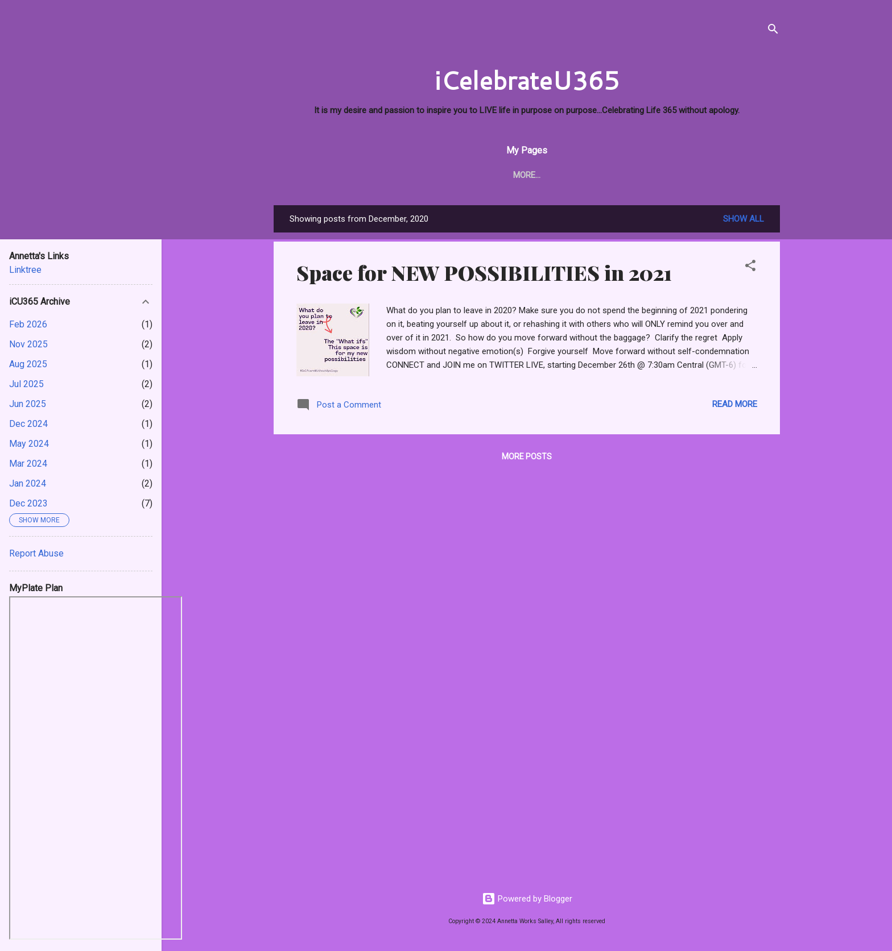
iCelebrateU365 (527, 80)
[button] (750, 267)
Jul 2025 (26, 384)
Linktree (25, 269)
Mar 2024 (28, 463)
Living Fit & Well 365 (553, 175)
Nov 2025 (28, 344)
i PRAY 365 (468, 175)
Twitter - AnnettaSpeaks (673, 175)
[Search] (773, 31)
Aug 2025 (28, 364)
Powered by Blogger (527, 899)
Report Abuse (36, 553)
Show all (743, 219)
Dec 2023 (28, 503)
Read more (734, 404)
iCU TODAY (407, 175)
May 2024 (29, 443)
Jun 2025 (27, 403)
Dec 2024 (28, 423)
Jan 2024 (27, 483)
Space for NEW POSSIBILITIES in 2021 (484, 272)
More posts (527, 456)
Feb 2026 (28, 324)
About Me (345, 175)
